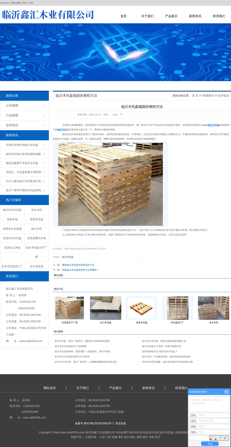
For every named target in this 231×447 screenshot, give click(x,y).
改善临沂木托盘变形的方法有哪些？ (80, 270)
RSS (24, 3)
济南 (151, 437)
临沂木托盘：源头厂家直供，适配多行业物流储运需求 (82, 341)
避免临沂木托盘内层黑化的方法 (78, 265)
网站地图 (15, 3)
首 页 (195, 95)
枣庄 (157, 437)
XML (31, 3)
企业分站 (4, 3)
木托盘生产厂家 (70, 322)
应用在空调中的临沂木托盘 (22, 144)
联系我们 (219, 16)
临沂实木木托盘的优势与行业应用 (72, 356)
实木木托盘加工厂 (12, 266)
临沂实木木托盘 (12, 209)
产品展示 (171, 16)
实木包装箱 (36, 266)
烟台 (133, 437)
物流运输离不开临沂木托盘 (22, 163)
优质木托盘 (36, 219)
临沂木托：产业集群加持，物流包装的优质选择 (166, 356)
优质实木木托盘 (12, 238)
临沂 (127, 437)
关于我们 (147, 16)
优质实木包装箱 (12, 228)
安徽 (114, 437)
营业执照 (120, 423)
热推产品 (76, 437)
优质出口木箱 (12, 247)
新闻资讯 (195, 16)
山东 (102, 437)
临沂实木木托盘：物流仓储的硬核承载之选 (164, 341)
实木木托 (36, 209)
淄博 (139, 437)
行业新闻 (12, 115)
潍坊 (145, 437)
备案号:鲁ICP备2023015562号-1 (94, 423)
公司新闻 (12, 105)
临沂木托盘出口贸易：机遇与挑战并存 (161, 346)
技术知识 (12, 125)
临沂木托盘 (68, 257)
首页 (124, 16)
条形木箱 (12, 219)
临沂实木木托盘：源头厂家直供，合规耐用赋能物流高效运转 (86, 361)
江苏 (108, 437)
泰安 (120, 437)
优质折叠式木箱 (36, 238)
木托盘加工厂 (178, 322)
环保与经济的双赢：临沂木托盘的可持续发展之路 (167, 361)
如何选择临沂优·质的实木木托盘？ (159, 351)
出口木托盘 (105, 322)
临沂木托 (36, 228)
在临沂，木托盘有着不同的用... (24, 172)
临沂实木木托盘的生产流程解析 (71, 346)
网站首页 (50, 388)
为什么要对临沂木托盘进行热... (24, 181)
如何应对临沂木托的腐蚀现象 (23, 153)
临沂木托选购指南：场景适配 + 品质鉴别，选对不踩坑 (82, 351)
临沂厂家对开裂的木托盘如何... (24, 190)
